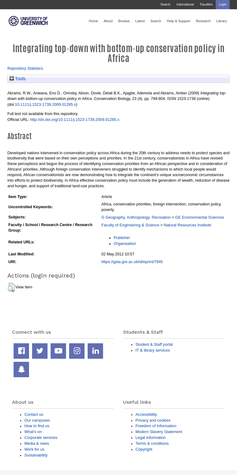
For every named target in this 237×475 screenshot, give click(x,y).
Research (203, 21)
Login (223, 4)
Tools (18, 78)
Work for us (34, 449)
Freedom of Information (156, 425)
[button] (11, 287)
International (185, 4)
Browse (124, 21)
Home (93, 21)
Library (221, 21)
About (108, 21)
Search (165, 4)
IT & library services (152, 350)
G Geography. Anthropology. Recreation (136, 217)
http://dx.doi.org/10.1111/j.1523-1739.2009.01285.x (74, 119)
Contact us (33, 414)
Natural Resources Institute (187, 225)
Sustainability (36, 455)
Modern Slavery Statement (158, 431)
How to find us (36, 425)
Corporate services (40, 437)
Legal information (150, 437)
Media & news (36, 443)
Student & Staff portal (154, 344)
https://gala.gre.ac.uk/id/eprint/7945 (132, 261)
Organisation (125, 243)
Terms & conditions (152, 443)
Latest (140, 21)
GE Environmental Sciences (199, 217)
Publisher (122, 237)
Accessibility (146, 414)
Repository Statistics (25, 68)
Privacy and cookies (152, 420)
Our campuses (37, 420)
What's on (33, 431)
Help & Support (178, 21)
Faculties (206, 4)
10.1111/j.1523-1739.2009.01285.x (45, 104)
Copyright (143, 449)
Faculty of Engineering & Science (130, 225)
